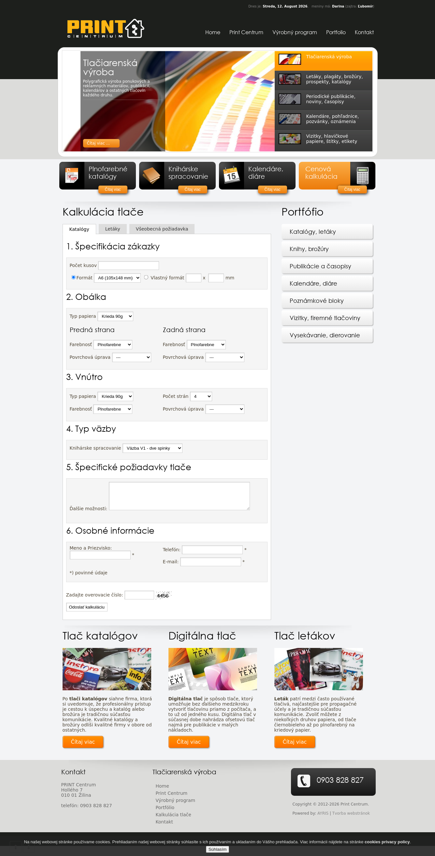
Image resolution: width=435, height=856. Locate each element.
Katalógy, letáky (313, 231)
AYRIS (322, 823)
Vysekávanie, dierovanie (325, 335)
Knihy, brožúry (309, 248)
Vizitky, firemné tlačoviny (325, 317)
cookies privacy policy (387, 845)
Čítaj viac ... (98, 143)
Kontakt (364, 32)
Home (212, 32)
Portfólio (165, 817)
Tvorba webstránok (351, 823)
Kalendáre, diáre (313, 283)
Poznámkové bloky (317, 300)
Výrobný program (294, 32)
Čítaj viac (113, 189)
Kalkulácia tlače (173, 824)
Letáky (112, 229)
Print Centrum (246, 32)
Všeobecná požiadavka (162, 229)
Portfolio (336, 32)
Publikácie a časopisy (320, 266)
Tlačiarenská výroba (110, 67)
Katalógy (79, 229)
